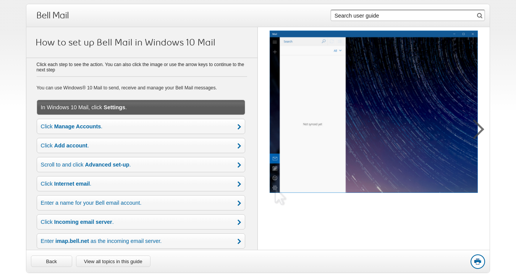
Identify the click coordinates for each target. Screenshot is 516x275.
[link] (51, 261)
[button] (474, 128)
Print (477, 262)
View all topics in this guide (113, 261)
